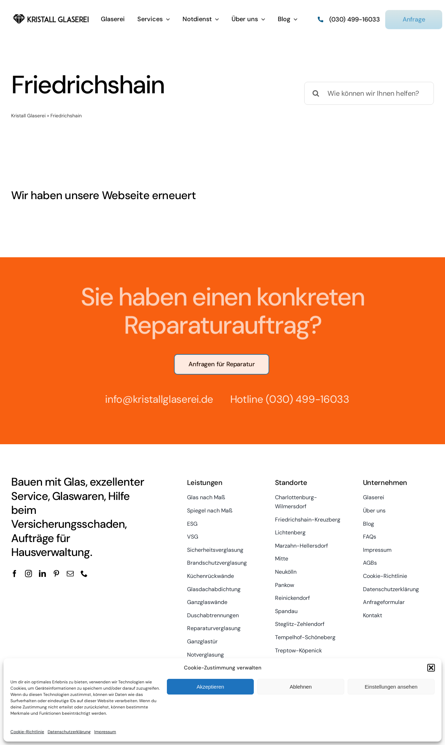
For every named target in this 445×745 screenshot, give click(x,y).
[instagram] (28, 573)
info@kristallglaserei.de (156, 399)
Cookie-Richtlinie (27, 732)
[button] (431, 667)
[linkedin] (42, 573)
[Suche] (315, 93)
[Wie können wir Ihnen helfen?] (369, 93)
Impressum (105, 732)
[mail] (70, 573)
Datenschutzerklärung (69, 732)
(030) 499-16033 (305, 399)
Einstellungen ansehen (391, 687)
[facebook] (14, 573)
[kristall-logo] (51, 13)
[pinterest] (56, 573)
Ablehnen (301, 687)
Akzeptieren (210, 687)
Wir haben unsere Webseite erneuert (103, 195)
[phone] (84, 573)
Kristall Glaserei (28, 115)
